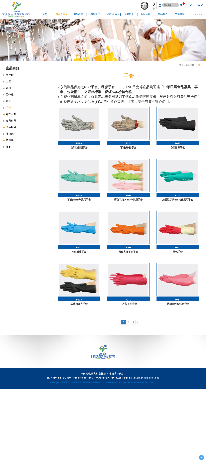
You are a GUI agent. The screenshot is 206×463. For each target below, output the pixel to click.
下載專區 (179, 14)
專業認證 (95, 14)
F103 (178, 195)
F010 (128, 299)
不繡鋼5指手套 (128, 147)
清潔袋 (10, 140)
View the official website (22, 416)
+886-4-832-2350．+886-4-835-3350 (72, 377)
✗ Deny (3, 399)
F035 (178, 143)
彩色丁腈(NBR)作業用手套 (128, 199)
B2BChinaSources (145, 382)
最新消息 (129, 14)
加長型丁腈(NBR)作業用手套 (177, 199)
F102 (128, 195)
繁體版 (198, 14)
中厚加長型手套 (128, 303)
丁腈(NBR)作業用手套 (79, 199)
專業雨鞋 (11, 114)
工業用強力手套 (79, 303)
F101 (79, 247)
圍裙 (8, 88)
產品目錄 (61, 14)
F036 (128, 143)
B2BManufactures (127, 382)
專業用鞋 (11, 120)
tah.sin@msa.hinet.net (146, 377)
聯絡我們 (163, 14)
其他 (8, 146)
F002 (178, 247)
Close (2, 390)
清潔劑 (10, 133)
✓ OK (71, 461)
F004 (79, 195)
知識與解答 (112, 14)
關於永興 (145, 14)
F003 (79, 299)
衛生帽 (10, 74)
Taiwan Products (110, 382)
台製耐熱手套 (177, 147)
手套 (8, 107)
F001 (128, 247)
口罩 (8, 81)
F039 (79, 143)
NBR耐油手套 (79, 251)
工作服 (10, 94)
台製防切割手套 (79, 147)
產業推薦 (78, 14)
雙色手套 (178, 251)
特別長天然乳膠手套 (178, 303)
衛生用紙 (11, 127)
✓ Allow (3, 396)
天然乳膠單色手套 (128, 251)
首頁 (44, 14)
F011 (178, 299)
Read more (6, 416)
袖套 (8, 101)
